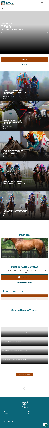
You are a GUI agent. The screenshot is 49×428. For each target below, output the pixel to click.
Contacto (5, 416)
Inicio (4, 411)
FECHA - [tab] (24, 277)
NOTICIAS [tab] (24, 59)
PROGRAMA (6, 413)
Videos (5, 415)
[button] (1, 32)
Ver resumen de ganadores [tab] (24, 282)
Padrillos (28, 415)
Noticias (28, 413)
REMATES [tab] (24, 64)
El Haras (28, 411)
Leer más (4, 98)
